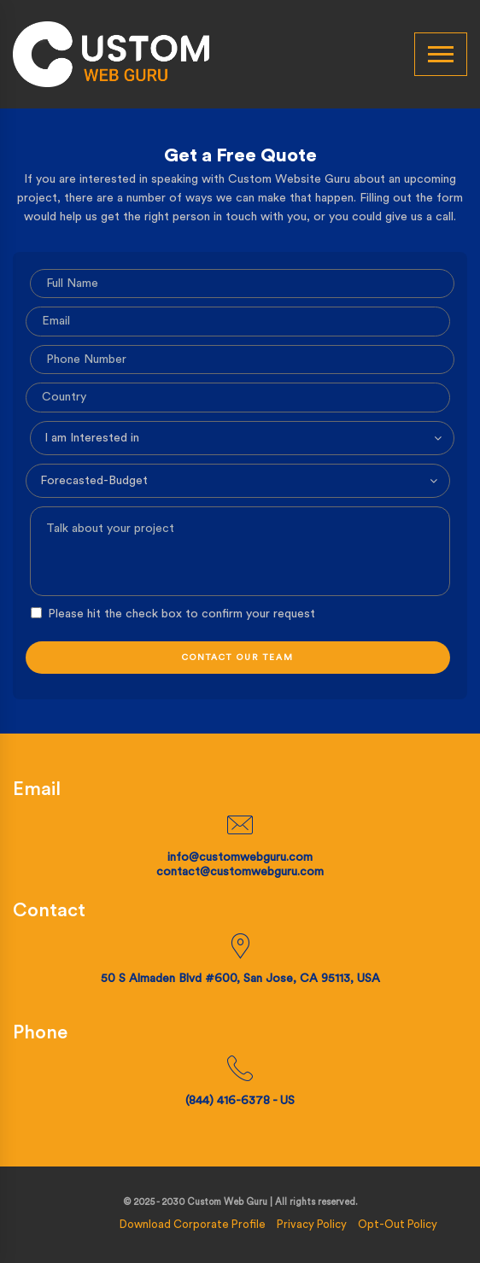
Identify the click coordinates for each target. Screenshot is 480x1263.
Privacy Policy (312, 1223)
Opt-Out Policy (397, 1223)
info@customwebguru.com (240, 857)
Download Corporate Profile (193, 1223)
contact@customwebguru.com (240, 872)
